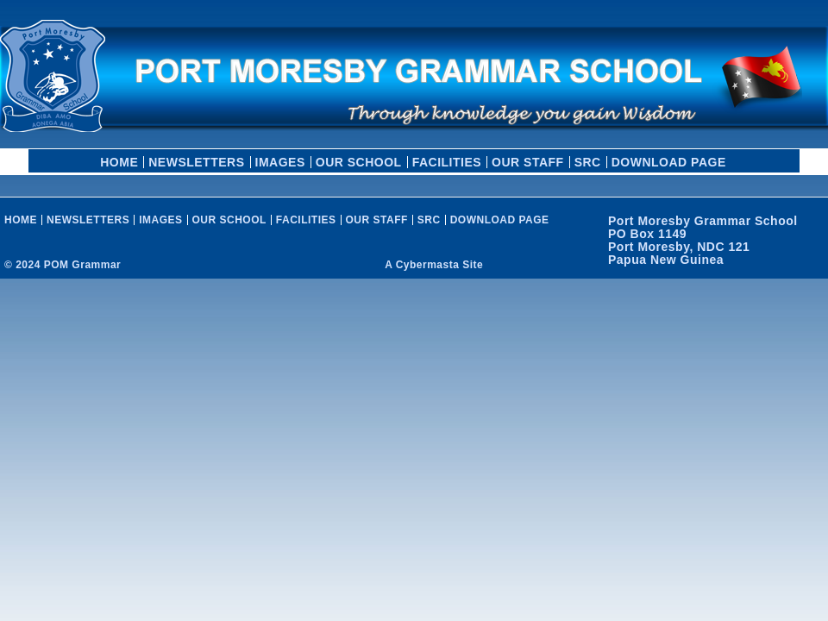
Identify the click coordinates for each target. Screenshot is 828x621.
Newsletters (196, 162)
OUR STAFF (528, 162)
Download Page (669, 162)
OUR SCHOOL (359, 162)
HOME (119, 162)
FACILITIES (446, 162)
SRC (587, 162)
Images (280, 162)
